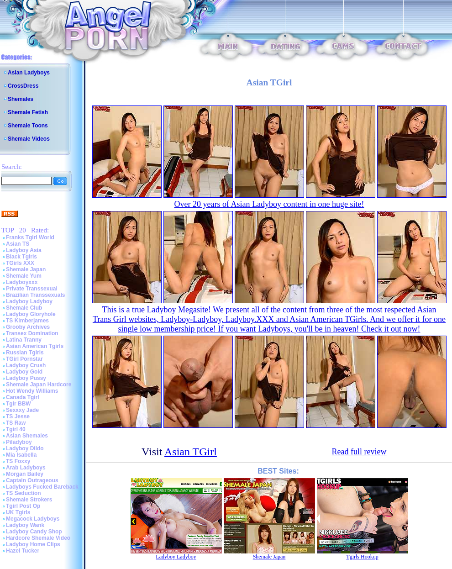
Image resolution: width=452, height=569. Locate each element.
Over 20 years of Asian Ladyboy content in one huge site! (269, 204)
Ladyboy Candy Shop (34, 531)
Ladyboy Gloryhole (31, 314)
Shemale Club (24, 308)
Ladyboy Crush (26, 365)
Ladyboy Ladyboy (29, 301)
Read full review (359, 451)
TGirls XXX (20, 263)
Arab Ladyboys (26, 467)
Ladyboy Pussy (26, 378)
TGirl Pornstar (24, 359)
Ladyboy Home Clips (33, 544)
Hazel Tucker (22, 551)
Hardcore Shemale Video (38, 538)
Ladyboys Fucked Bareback (42, 487)
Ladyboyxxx (21, 282)
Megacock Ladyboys (32, 519)
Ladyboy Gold (24, 372)
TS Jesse (18, 416)
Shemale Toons (28, 125)
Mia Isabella (21, 455)
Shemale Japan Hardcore (38, 384)
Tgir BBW (18, 403)
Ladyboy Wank (25, 525)
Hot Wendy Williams (32, 391)
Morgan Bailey (24, 474)
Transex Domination (32, 333)
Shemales (20, 99)
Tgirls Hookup (362, 556)
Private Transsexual (32, 288)
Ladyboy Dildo (25, 448)
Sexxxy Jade (22, 410)
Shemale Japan (26, 269)
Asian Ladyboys (29, 72)
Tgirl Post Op (23, 506)
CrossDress (23, 86)
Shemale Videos (29, 139)
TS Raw (16, 423)
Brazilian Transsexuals (35, 295)
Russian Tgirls (25, 352)
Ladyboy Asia (24, 250)
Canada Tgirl (22, 397)
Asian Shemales (27, 435)
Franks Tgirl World (30, 237)
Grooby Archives (28, 327)
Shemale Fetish (28, 112)
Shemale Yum (24, 276)
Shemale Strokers (29, 499)
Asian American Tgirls (34, 346)
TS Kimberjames (27, 320)
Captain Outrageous (32, 480)
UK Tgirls (18, 512)
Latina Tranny (24, 340)
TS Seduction (23, 493)
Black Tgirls (21, 256)
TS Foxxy (18, 461)
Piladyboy (19, 442)
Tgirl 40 (16, 429)
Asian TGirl (190, 452)
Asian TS (17, 244)
